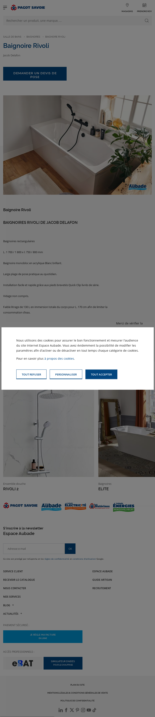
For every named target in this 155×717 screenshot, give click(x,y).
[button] (101, 374)
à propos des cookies (59, 358)
